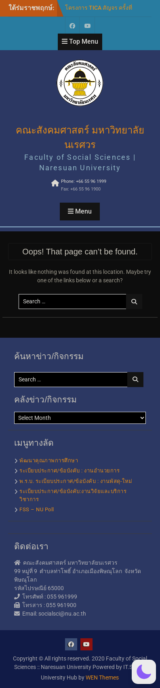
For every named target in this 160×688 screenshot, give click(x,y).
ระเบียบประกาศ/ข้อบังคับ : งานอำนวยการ (69, 471)
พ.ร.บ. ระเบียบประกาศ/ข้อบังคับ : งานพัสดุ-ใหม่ (76, 481)
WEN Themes (102, 677)
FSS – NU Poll (36, 509)
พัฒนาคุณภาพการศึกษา (48, 460)
